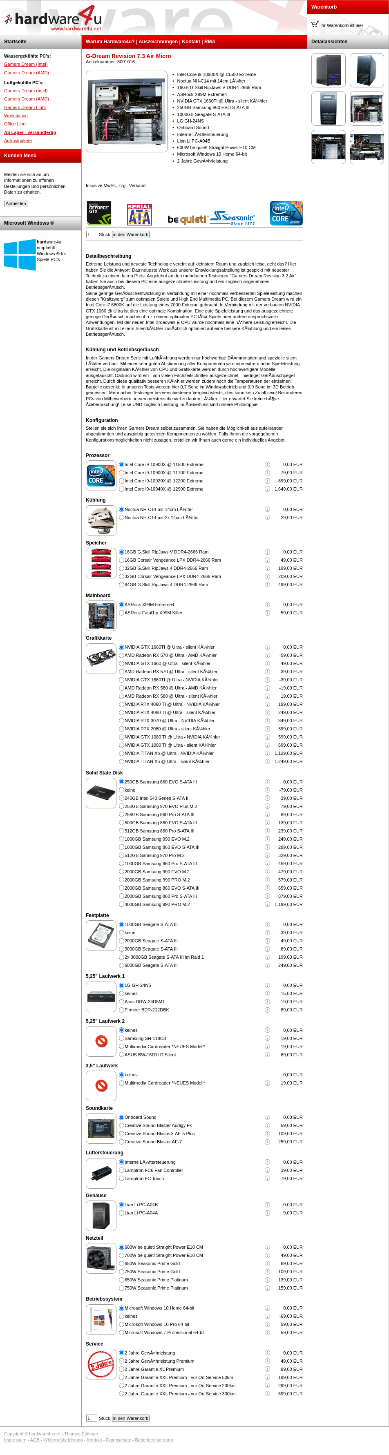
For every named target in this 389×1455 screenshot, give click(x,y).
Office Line (14, 123)
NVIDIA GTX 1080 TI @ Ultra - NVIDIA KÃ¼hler (172, 736)
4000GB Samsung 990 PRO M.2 (157, 904)
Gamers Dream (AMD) (26, 72)
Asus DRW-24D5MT (145, 1001)
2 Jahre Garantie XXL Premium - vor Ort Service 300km (180, 1393)
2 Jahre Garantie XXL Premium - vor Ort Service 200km (180, 1385)
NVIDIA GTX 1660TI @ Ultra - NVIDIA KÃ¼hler (172, 679)
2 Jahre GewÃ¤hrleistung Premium (159, 1361)
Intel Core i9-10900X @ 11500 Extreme (164, 464)
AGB (35, 1439)
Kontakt (191, 42)
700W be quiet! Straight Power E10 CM (164, 1255)
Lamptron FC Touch (144, 1178)
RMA (209, 42)
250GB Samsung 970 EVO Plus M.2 (161, 806)
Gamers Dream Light (25, 107)
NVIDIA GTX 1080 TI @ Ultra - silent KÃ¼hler (170, 745)
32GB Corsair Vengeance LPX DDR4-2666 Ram (173, 576)
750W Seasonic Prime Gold (152, 1271)
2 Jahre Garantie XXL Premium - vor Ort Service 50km (179, 1377)
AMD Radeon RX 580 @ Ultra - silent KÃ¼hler (171, 696)
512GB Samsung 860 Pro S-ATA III (159, 830)
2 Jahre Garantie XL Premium (154, 1369)
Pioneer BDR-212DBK (147, 1009)
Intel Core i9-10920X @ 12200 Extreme (164, 480)
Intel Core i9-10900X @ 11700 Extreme (164, 472)
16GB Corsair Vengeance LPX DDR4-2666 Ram (173, 560)
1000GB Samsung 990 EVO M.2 (157, 839)
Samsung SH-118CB (145, 1038)
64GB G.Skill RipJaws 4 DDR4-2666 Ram (166, 584)
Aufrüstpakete (18, 140)
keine (130, 790)
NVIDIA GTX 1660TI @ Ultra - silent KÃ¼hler (170, 647)
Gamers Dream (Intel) (25, 64)
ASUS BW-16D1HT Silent (150, 1054)
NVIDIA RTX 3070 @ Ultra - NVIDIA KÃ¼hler (170, 720)
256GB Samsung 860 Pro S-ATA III (159, 814)
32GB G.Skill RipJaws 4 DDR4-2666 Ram (166, 568)
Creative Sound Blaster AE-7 (153, 1141)
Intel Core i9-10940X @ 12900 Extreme (164, 488)
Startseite (15, 42)
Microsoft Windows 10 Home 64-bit (159, 1307)
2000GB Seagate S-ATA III (151, 940)
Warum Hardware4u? (110, 42)
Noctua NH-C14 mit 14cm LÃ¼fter (159, 509)
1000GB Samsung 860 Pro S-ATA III (161, 863)
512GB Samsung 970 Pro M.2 (155, 855)
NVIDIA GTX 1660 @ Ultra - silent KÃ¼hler (167, 663)
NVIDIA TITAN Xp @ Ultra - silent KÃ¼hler (167, 761)
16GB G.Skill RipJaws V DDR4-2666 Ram (166, 551)
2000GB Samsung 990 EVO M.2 (157, 871)
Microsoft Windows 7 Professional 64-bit (165, 1332)
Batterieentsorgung (154, 1439)
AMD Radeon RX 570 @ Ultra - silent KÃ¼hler (171, 671)
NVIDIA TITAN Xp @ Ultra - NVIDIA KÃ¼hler (169, 753)
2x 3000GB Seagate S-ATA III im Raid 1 (164, 957)
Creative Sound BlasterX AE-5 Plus (160, 1133)
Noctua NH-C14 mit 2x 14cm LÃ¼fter (162, 517)
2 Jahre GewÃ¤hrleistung (150, 1352)
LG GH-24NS (138, 985)
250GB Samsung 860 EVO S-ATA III (161, 781)
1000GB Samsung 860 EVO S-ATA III (162, 847)
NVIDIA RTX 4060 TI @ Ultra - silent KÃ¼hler (170, 712)
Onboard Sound (140, 1117)
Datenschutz (118, 1439)
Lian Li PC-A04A (141, 1212)
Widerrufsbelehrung (63, 1439)
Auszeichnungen (158, 42)
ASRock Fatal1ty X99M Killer (153, 612)
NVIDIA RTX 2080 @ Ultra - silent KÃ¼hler (167, 728)
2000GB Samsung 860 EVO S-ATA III (162, 888)
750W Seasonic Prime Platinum (156, 1287)
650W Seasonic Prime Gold (152, 1263)
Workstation (16, 115)
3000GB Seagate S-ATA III (151, 948)
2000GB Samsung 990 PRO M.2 (157, 879)
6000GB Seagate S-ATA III (151, 965)
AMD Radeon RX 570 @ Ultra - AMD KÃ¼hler (171, 655)
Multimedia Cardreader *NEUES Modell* (165, 1046)
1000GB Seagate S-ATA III (151, 924)
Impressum (15, 1439)
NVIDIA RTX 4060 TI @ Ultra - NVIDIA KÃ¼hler (172, 704)
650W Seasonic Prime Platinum (156, 1279)
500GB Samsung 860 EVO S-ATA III (161, 822)
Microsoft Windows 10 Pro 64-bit (157, 1324)
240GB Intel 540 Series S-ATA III (157, 798)
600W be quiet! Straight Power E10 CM (164, 1247)
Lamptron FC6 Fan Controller (154, 1170)
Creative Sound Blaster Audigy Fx (158, 1125)
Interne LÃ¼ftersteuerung (150, 1162)
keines (131, 993)
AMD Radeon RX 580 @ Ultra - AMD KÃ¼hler (171, 687)
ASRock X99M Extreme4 (149, 604)
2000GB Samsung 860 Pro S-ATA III (161, 896)
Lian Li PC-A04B (141, 1204)
